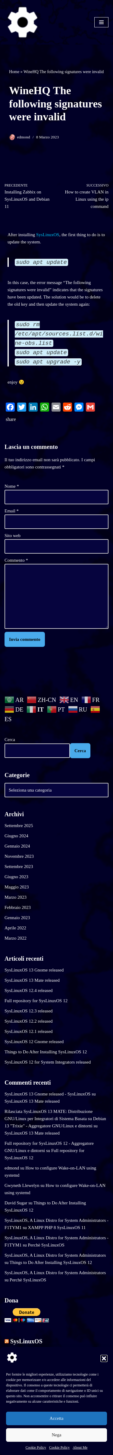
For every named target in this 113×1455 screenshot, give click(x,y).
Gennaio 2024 (17, 846)
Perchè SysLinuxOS (46, 1245)
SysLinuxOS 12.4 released (29, 990)
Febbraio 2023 (18, 907)
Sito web (12, 535)
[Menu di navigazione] (101, 22)
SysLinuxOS (47, 234)
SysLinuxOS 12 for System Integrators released (48, 1062)
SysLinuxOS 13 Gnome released (34, 970)
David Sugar (16, 1202)
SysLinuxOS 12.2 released (29, 1021)
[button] (104, 1358)
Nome (12, 486)
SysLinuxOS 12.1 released (29, 1031)
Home (14, 72)
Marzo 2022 (16, 938)
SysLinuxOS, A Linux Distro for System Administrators (55, 1255)
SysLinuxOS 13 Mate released (32, 980)
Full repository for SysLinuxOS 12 (36, 1000)
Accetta (57, 1418)
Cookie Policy (36, 1447)
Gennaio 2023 (17, 917)
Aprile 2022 (15, 927)
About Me (80, 1447)
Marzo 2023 (16, 897)
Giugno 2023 (16, 876)
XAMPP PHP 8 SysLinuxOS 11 (57, 1227)
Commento (16, 560)
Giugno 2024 (16, 835)
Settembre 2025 (19, 825)
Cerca (10, 739)
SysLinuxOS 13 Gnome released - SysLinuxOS (47, 1094)
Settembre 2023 (19, 866)
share (11, 419)
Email (12, 510)
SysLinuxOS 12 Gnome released (34, 1041)
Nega (56, 1434)
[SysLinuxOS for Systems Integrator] (23, 22)
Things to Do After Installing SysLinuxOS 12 (46, 1051)
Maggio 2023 (17, 887)
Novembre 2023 (19, 856)
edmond (23, 137)
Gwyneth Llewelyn (22, 1185)
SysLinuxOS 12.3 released (29, 1011)
